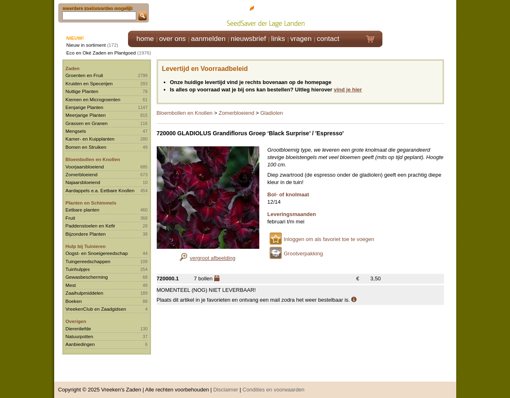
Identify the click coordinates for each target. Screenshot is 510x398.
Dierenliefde (78, 328)
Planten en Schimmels (91, 202)
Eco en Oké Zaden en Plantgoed (101, 52)
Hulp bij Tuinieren (86, 246)
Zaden (73, 68)
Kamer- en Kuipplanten (90, 138)
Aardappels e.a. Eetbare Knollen (100, 190)
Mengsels (76, 131)
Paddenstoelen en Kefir (91, 225)
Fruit (70, 218)
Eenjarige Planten (84, 107)
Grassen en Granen (87, 123)
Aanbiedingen (80, 344)
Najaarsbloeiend (83, 182)
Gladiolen (271, 113)
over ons (172, 39)
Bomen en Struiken (86, 147)
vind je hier (348, 89)
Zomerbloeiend (82, 174)
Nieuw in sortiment (86, 45)
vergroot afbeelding (213, 258)
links (278, 39)
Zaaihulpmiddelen (84, 293)
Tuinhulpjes (78, 269)
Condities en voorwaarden (273, 385)
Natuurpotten (80, 336)
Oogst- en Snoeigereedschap (97, 253)
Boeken (74, 301)
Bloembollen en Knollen (93, 159)
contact (328, 39)
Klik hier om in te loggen (419, 15)
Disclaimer (225, 385)
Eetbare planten (83, 209)
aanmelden (208, 39)
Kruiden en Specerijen (89, 83)
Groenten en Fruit (84, 75)
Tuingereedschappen (88, 261)
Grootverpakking (303, 253)
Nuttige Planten (82, 91)
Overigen (76, 321)
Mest (71, 285)
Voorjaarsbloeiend (85, 166)
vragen (301, 39)
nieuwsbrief (248, 39)
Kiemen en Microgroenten (93, 99)
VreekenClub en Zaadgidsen (96, 309)
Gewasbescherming (87, 277)
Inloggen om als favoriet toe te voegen (329, 239)
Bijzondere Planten (86, 234)
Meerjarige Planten (86, 115)
